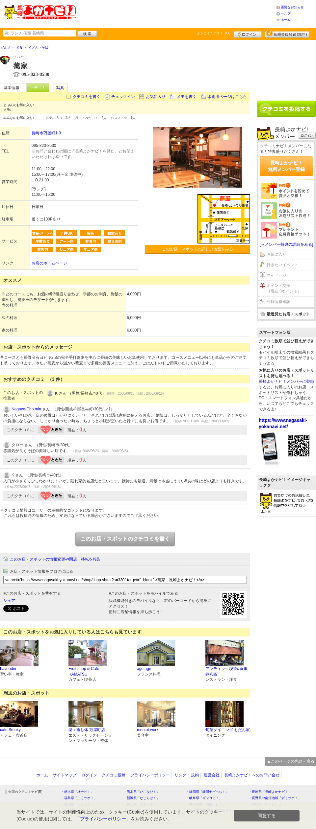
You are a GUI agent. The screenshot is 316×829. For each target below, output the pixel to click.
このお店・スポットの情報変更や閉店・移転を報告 (55, 559)
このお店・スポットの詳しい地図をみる (197, 249)
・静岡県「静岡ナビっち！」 (207, 792)
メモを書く (187, 96)
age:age (144, 668)
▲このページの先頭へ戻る (290, 761)
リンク (180, 775)
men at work (147, 729)
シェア (9, 600)
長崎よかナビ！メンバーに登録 (286, 381)
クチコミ (38, 87)
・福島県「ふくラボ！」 (79, 798)
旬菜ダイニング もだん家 (227, 729)
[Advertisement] (176, 13)
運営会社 (212, 775)
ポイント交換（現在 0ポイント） (284, 288)
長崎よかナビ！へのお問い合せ (251, 775)
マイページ (276, 275)
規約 (195, 775)
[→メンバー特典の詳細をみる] (286, 244)
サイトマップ (64, 775)
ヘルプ (286, 13)
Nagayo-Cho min (26, 409)
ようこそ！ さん (214, 33)
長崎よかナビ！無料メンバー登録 (286, 166)
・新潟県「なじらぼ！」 (141, 798)
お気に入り (156, 96)
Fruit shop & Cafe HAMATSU (83, 671)
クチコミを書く (86, 96)
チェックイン (123, 96)
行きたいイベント (282, 265)
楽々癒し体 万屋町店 (86, 729)
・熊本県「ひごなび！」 (141, 792)
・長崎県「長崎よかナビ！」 (270, 792)
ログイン (248, 33)
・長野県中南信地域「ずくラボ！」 (275, 798)
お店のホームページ (49, 263)
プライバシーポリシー (150, 775)
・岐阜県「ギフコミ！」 (204, 798)
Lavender (8, 668)
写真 (60, 87)
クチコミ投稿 (113, 775)
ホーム (286, 19)
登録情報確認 (278, 301)
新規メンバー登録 (287, 33)
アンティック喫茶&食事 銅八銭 (226, 671)
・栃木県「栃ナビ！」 (77, 792)
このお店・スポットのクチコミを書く (125, 538)
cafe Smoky (10, 729)
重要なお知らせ (292, 7)
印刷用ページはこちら (227, 96)
